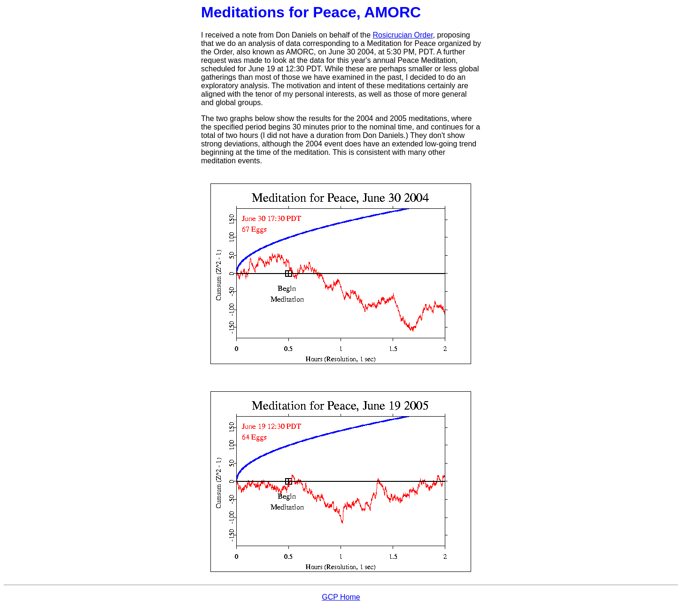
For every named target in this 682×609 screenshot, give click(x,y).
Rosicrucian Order (403, 35)
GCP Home (341, 597)
